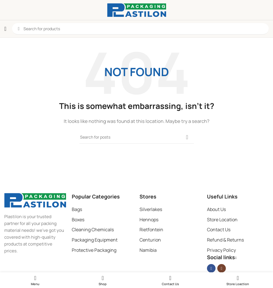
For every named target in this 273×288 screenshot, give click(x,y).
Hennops (149, 219)
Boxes (78, 219)
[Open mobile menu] (5, 29)
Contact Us (218, 229)
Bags (77, 209)
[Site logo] (136, 10)
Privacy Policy (221, 250)
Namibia (148, 250)
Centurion (150, 240)
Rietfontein (151, 229)
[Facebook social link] (211, 268)
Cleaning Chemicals (93, 229)
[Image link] (35, 200)
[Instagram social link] (221, 268)
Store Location (222, 219)
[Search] (136, 137)
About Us (216, 209)
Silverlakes (151, 209)
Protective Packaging (94, 250)
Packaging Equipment (94, 240)
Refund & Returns (225, 240)
